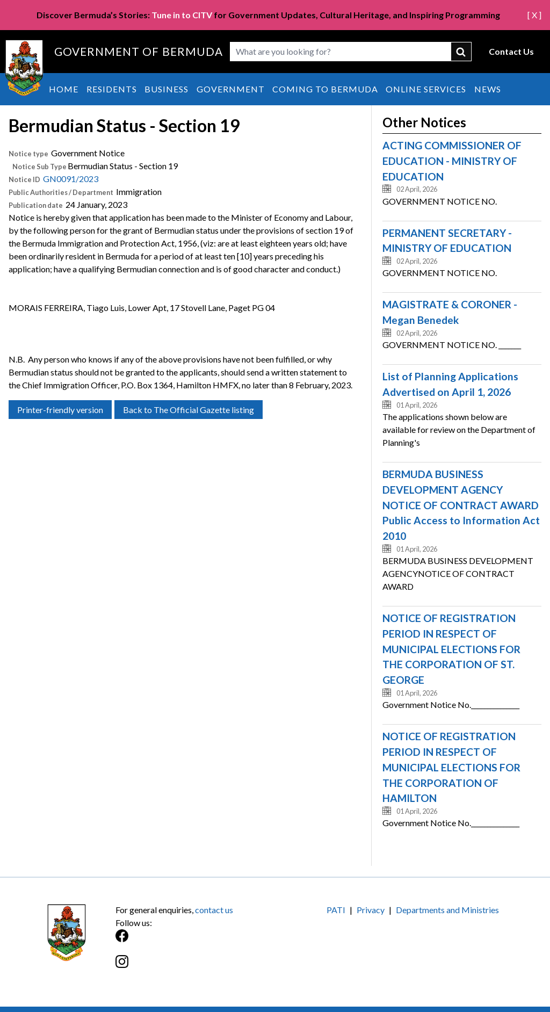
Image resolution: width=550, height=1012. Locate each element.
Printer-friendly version (60, 409)
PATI (336, 910)
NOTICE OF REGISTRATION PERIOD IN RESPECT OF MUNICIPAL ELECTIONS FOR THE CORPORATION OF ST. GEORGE (451, 649)
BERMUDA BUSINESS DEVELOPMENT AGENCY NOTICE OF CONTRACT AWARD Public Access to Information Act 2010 (461, 505)
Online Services (426, 89)
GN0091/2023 (70, 179)
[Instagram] (195, 967)
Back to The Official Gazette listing (188, 409)
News (487, 89)
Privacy (371, 910)
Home (63, 89)
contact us (214, 910)
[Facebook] (195, 941)
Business (166, 89)
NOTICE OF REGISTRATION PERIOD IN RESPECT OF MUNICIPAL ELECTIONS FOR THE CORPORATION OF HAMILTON (451, 767)
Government (231, 89)
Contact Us (511, 51)
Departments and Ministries (447, 910)
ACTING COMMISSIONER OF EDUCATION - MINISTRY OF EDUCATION (452, 161)
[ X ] (534, 15)
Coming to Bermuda (325, 89)
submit (461, 51)
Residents (111, 89)
